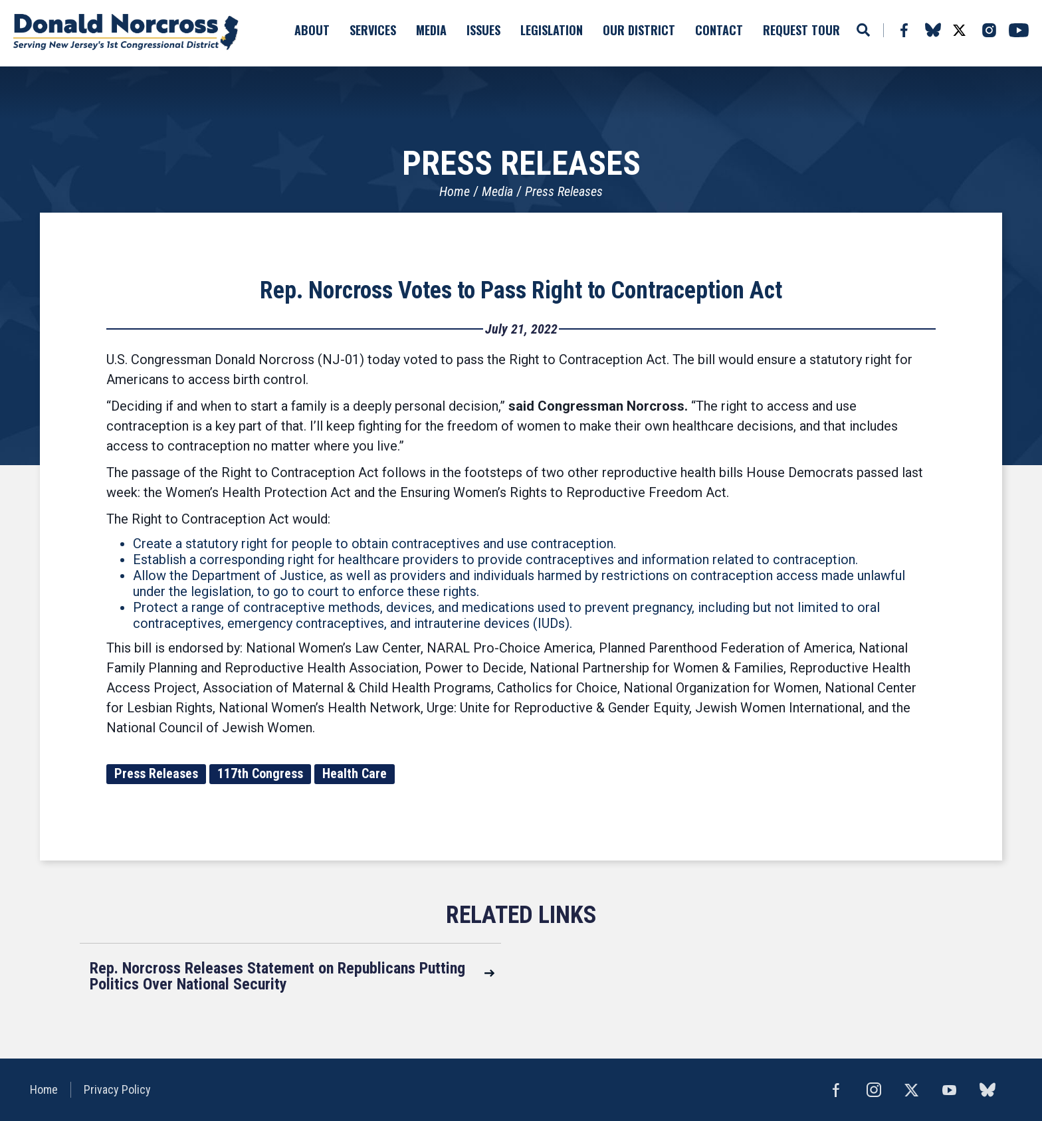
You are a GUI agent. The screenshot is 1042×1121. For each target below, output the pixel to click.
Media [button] (431, 30)
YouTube (1019, 30)
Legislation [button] (551, 30)
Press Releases (564, 191)
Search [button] (863, 30)
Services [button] (373, 30)
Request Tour (801, 30)
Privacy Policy (118, 1089)
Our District (639, 30)
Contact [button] (719, 30)
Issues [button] (483, 30)
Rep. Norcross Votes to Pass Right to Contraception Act (521, 290)
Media (497, 191)
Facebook (903, 30)
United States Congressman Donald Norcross (129, 33)
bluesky (933, 30)
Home (454, 191)
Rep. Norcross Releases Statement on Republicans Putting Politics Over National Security (277, 976)
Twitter (959, 30)
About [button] (312, 30)
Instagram (989, 30)
